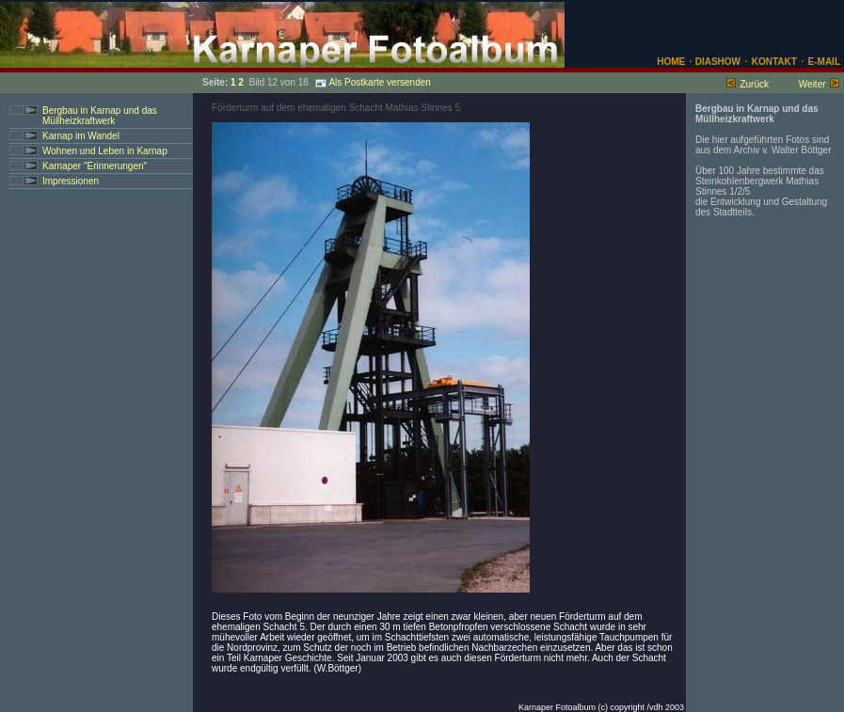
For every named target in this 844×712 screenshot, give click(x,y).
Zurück (754, 84)
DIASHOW (716, 61)
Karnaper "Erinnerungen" (94, 166)
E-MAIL (824, 61)
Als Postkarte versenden (372, 82)
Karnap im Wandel (80, 136)
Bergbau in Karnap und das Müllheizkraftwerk (99, 115)
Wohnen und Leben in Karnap (104, 151)
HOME (671, 61)
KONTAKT (774, 61)
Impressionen (70, 181)
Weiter (812, 84)
